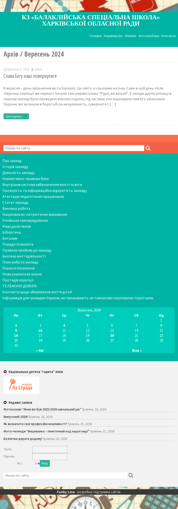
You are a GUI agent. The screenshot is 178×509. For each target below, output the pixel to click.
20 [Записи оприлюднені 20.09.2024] (112, 335)
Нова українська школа (22, 274)
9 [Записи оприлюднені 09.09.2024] (16, 330)
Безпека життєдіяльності (24, 256)
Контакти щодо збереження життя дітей (37, 291)
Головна (96, 36)
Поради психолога (17, 244)
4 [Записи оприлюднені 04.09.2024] (64, 325)
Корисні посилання (18, 268)
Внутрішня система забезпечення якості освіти (42, 184)
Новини (130, 36)
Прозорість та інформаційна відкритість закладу (44, 190)
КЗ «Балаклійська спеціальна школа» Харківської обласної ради (91, 20)
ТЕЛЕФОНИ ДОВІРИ (19, 285)
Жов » (137, 350)
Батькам (9, 238)
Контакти (169, 36)
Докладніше (16, 116)
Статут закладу (15, 202)
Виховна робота (16, 208)
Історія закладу (15, 166)
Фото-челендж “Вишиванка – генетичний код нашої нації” (46, 431)
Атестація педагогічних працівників (33, 196)
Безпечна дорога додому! (23, 438)
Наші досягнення (16, 226)
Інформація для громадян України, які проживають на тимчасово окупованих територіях (77, 297)
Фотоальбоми (148, 36)
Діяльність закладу (18, 172)
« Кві (40, 350)
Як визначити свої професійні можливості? (35, 424)
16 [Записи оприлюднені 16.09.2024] (16, 335)
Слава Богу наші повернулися (30, 75)
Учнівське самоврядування (25, 220)
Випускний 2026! (16, 417)
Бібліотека (11, 232)
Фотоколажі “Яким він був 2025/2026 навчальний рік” (42, 409)
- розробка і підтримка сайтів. (89, 492)
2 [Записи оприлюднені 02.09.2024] (16, 325)
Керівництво (113, 36)
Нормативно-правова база (25, 178)
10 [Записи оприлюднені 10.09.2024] (40, 330)
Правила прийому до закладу (26, 250)
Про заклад (11, 160)
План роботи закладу (20, 262)
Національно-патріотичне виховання (34, 214)
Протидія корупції (18, 280)
